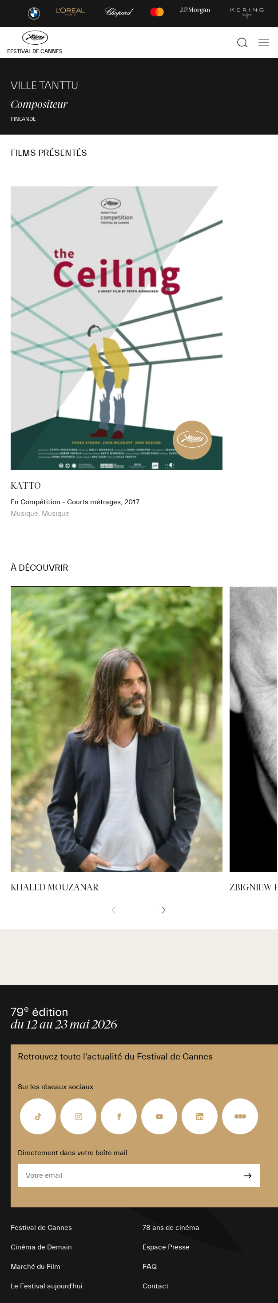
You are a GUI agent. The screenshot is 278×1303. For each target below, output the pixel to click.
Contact (156, 1286)
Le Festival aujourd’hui (47, 1286)
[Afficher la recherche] (242, 42)
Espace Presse (166, 1247)
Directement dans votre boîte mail (72, 1153)
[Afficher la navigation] (264, 42)
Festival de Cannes (41, 1228)
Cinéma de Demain (41, 1247)
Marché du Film (35, 1267)
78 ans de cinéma (171, 1228)
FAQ (150, 1267)
